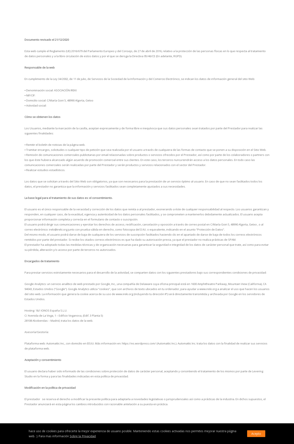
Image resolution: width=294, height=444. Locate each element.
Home (231, 10)
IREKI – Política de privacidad (253, 10)
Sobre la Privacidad (83, 436)
